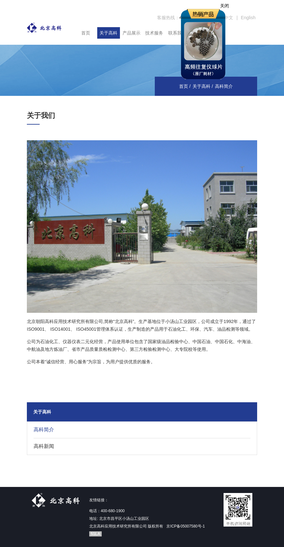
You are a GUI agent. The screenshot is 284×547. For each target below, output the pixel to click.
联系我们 (177, 32)
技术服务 (154, 32)
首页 (85, 32)
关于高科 (108, 32)
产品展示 (131, 32)
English (248, 17)
